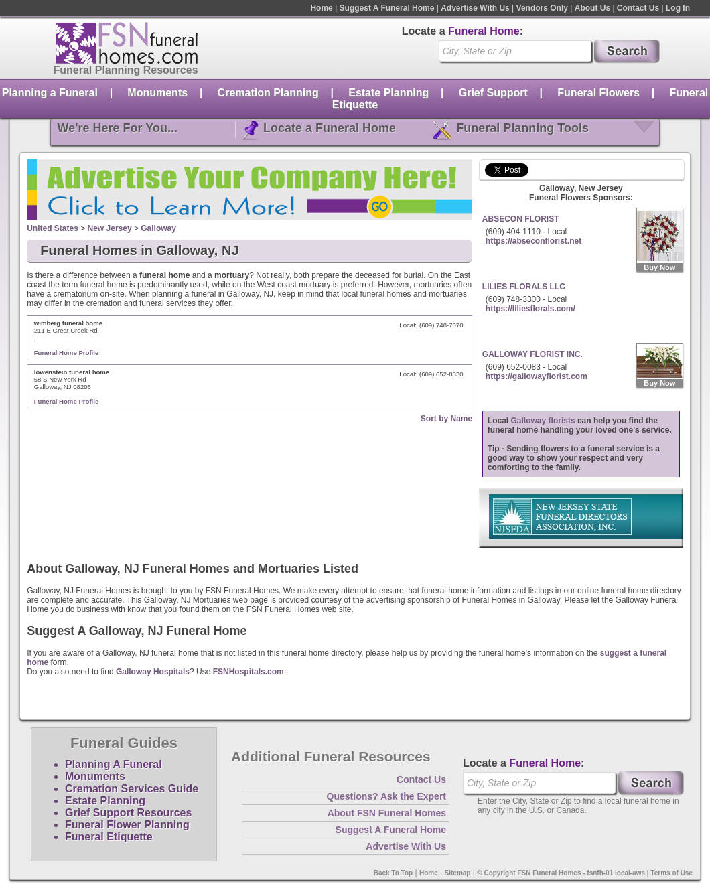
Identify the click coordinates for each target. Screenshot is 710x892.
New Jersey (110, 228)
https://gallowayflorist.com (536, 376)
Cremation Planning (268, 92)
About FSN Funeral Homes (387, 813)
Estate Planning (388, 92)
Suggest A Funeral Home (387, 8)
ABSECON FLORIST (520, 219)
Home (321, 8)
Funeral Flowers (598, 92)
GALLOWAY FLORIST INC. (532, 354)
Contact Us (638, 8)
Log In (678, 8)
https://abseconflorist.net (533, 241)
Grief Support (493, 92)
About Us (592, 8)
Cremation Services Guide (131, 788)
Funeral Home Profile (66, 352)
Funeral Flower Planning (127, 824)
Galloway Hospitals (153, 671)
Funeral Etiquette (109, 836)
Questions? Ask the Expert (386, 796)
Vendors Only (542, 8)
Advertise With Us (475, 8)
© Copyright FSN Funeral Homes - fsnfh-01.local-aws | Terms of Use (585, 873)
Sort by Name (446, 418)
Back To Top (393, 873)
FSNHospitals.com (248, 671)
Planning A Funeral (113, 764)
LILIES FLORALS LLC (523, 286)
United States (52, 228)
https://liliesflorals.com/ (530, 308)
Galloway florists (543, 420)
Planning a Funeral (50, 92)
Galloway (158, 228)
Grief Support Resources (128, 812)
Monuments (157, 92)
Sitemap (458, 873)
